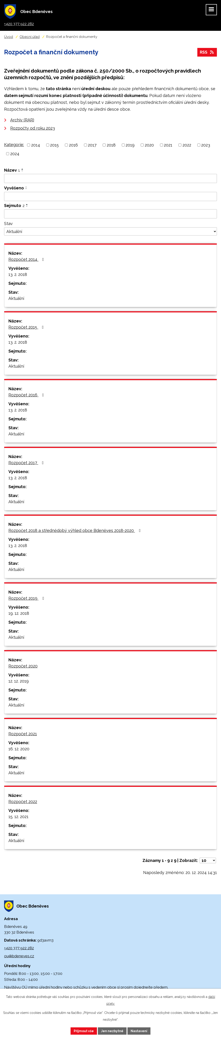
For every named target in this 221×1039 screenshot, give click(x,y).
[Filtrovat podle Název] (110, 178)
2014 (35, 145)
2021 (168, 145)
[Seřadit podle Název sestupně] (22, 171)
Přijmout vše (84, 1031)
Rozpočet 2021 (22, 733)
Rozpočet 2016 (27, 395)
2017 (92, 145)
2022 (187, 145)
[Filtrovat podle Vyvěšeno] (110, 196)
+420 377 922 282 (19, 948)
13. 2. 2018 (17, 274)
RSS (207, 52)
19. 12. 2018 (18, 613)
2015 (54, 145)
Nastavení (139, 1031)
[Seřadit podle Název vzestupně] (22, 169)
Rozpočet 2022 (22, 801)
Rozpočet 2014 (27, 259)
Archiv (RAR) (22, 120)
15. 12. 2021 (18, 816)
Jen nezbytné (112, 1031)
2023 (205, 145)
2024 (14, 153)
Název (12, 170)
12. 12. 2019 (18, 681)
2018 (111, 145)
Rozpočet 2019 (27, 598)
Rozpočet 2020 (23, 666)
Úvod (8, 37)
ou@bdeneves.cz (19, 956)
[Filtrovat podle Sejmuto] (110, 213)
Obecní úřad (30, 37)
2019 (130, 145)
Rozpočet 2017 (27, 462)
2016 (73, 145)
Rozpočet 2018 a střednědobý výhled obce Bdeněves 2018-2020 (75, 530)
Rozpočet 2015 (27, 327)
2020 (149, 145)
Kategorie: (14, 144)
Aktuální (16, 298)
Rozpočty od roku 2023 (32, 128)
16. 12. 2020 (18, 748)
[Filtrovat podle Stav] (110, 232)
